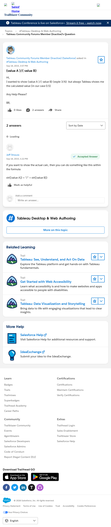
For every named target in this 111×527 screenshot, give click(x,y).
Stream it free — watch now (83, 23)
